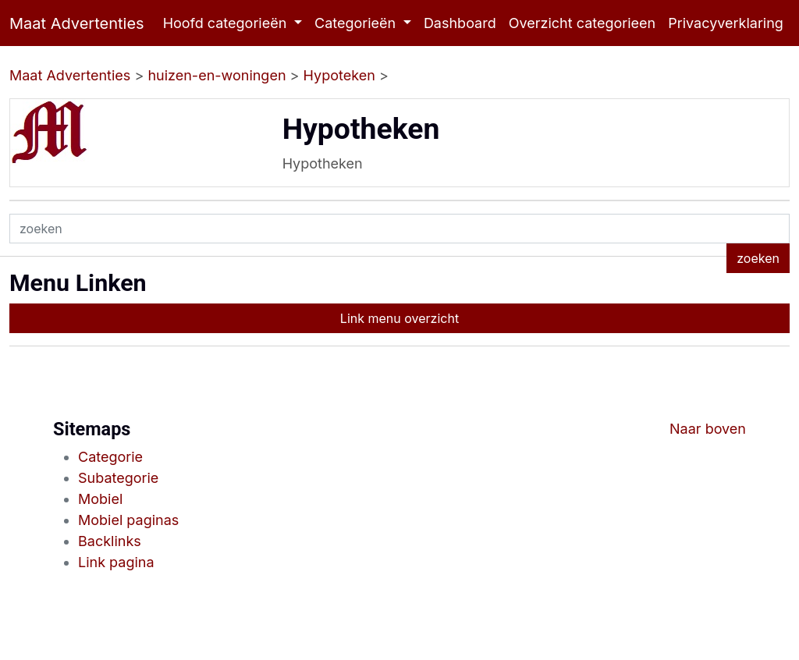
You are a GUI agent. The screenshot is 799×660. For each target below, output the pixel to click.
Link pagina (116, 562)
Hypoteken (339, 75)
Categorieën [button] (357, 23)
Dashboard (460, 23)
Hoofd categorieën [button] (227, 23)
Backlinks (109, 541)
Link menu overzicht (399, 318)
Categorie (110, 457)
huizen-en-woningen (216, 75)
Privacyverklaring (725, 23)
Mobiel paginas (128, 520)
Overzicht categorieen (582, 23)
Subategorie (118, 478)
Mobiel (100, 499)
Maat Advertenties (76, 23)
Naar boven (707, 428)
